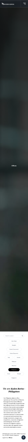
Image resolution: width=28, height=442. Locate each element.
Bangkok (14, 345)
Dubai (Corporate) (14, 349)
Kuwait (18, 357)
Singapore (14, 378)
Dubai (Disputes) (14, 353)
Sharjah (19, 373)
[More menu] (24, 3)
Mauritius (14, 365)
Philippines (14, 369)
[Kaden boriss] (8, 3)
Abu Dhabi (14, 341)
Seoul (8, 373)
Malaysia (14, 361)
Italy (9, 357)
